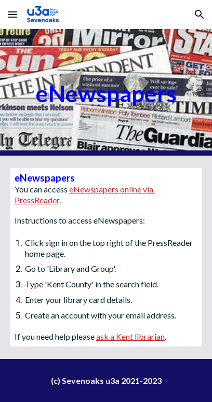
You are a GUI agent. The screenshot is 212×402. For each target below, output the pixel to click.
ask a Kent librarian (130, 336)
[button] (12, 14)
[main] (106, 92)
